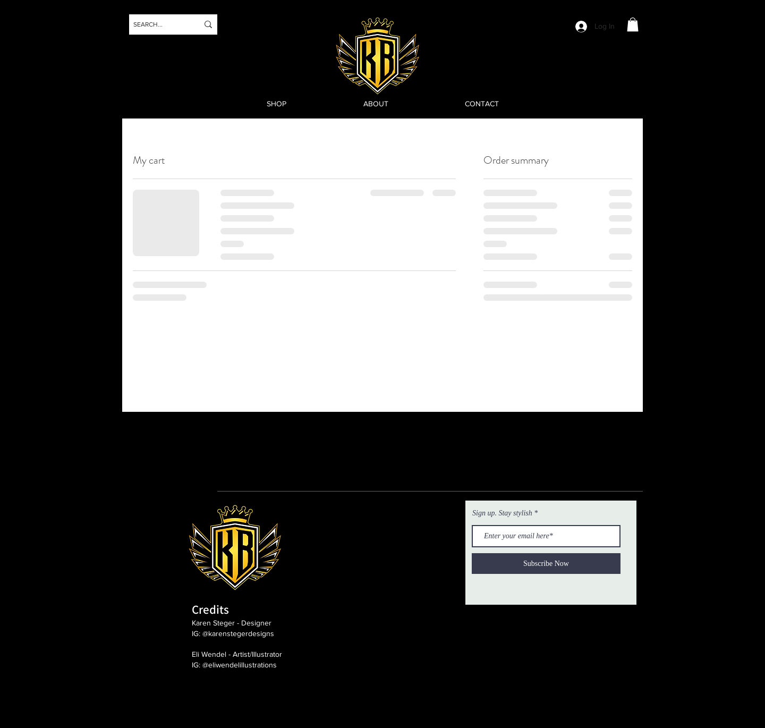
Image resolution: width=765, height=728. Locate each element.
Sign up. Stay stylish (502, 513)
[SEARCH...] (157, 24)
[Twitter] (20, 49)
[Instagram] (20, 20)
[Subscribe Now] (546, 563)
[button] (633, 24)
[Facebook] (20, 78)
